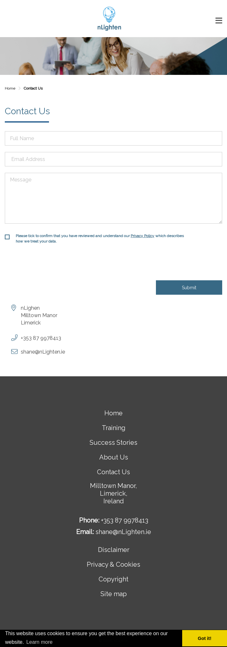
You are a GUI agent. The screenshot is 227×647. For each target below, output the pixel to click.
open (219, 21)
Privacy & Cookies (113, 564)
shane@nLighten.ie (43, 352)
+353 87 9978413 (41, 338)
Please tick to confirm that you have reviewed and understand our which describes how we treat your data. (100, 239)
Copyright (113, 579)
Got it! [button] (204, 638)
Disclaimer (113, 550)
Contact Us (113, 472)
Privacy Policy (142, 236)
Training (114, 428)
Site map (114, 594)
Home (10, 88)
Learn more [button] (39, 642)
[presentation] (53, 264)
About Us (113, 457)
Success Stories (113, 442)
